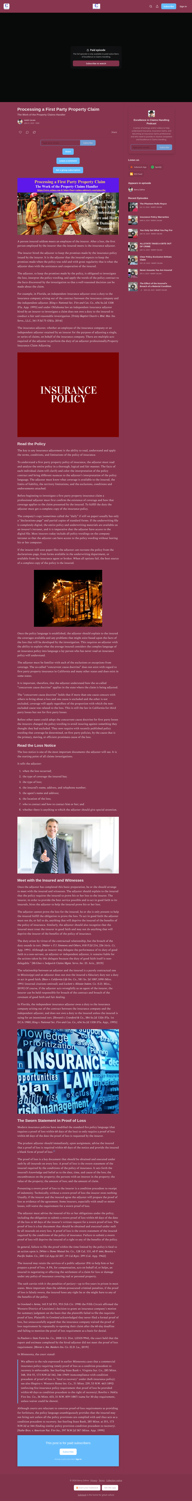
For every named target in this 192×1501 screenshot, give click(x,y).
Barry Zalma (29, 120)
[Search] (151, 6)
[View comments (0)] (27, 132)
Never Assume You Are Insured (156, 270)
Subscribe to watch (96, 63)
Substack (82, 1494)
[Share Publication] (157, 6)
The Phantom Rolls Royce (153, 203)
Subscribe (169, 6)
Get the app (110, 1487)
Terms (102, 1480)
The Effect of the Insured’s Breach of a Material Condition (155, 284)
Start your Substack (87, 1487)
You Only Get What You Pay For (156, 230)
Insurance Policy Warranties (154, 217)
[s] (133, 207)
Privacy (93, 1480)
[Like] (20, 132)
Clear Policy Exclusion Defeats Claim (156, 258)
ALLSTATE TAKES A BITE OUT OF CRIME (156, 245)
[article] (151, 207)
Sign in (183, 6)
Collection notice (114, 1480)
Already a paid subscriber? (68, 1459)
